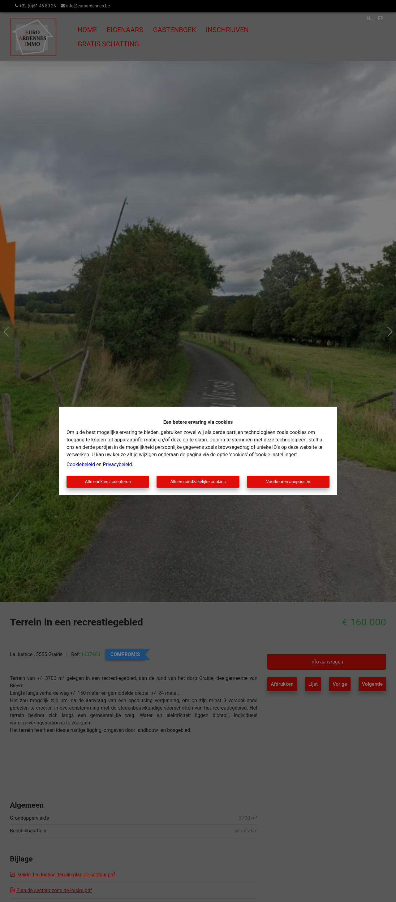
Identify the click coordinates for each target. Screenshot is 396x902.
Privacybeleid (117, 464)
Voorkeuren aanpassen (288, 481)
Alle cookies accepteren (108, 481)
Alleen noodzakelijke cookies (198, 481)
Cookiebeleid (81, 464)
